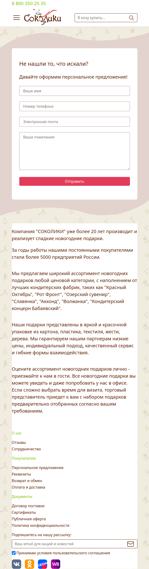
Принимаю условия (63, 552)
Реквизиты (21, 474)
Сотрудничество (26, 449)
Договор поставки (28, 505)
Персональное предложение (38, 467)
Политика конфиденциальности (41, 525)
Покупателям (24, 458)
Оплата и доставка (28, 487)
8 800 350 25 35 (29, 3)
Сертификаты (24, 512)
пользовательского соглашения (81, 552)
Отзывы (19, 442)
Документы (22, 496)
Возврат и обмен (27, 480)
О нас (17, 433)
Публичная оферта (29, 518)
